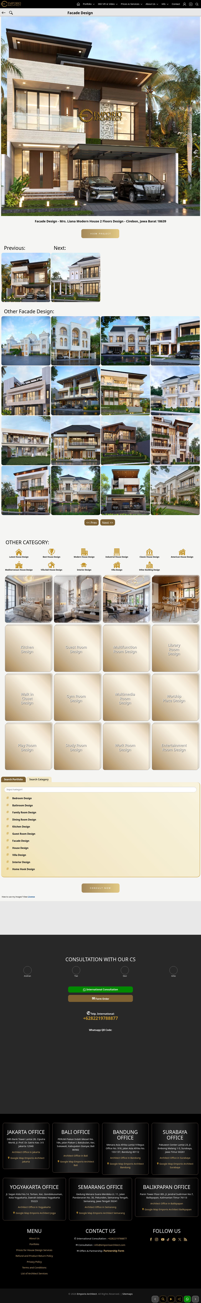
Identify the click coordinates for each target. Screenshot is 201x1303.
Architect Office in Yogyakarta (34, 1207)
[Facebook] (151, 1240)
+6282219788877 (100, 1018)
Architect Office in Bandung (125, 1157)
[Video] (171, 1299)
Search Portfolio (13, 779)
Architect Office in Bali (75, 1155)
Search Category (39, 779)
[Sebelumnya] (155, 1299)
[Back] (3, 12)
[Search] (197, 4)
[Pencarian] (163, 1299)
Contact (176, 4)
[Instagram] (157, 1240)
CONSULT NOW (100, 888)
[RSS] (185, 1240)
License (31, 896)
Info (165, 4)
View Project (100, 233)
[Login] (184, 4)
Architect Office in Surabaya (175, 1157)
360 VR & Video (108, 4)
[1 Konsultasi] (187, 1299)
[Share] (179, 1299)
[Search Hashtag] (11, 12)
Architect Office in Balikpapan (166, 1203)
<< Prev (91, 523)
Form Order (100, 998)
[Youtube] (163, 1240)
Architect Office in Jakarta (26, 1152)
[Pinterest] (174, 1240)
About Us (152, 4)
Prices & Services (132, 4)
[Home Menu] (78, 4)
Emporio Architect (87, 1293)
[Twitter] (180, 1241)
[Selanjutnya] (195, 1299)
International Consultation (100, 989)
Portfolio (89, 4)
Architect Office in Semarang (100, 1207)
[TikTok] (169, 1240)
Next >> (107, 523)
